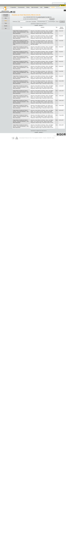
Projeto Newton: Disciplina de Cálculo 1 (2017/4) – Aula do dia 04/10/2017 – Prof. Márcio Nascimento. (21, 53)
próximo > (41, 25)
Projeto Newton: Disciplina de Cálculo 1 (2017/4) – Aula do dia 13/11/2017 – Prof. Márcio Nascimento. (21, 97)
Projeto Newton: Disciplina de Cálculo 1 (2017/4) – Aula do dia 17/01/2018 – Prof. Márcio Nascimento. (21, 116)
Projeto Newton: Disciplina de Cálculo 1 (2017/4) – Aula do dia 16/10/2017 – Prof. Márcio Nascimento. (21, 111)
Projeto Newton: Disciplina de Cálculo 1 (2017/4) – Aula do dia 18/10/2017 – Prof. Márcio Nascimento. (21, 121)
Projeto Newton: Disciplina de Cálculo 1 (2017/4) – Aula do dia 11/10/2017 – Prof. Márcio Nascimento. (21, 87)
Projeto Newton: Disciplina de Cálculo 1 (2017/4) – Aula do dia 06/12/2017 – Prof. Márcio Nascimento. (21, 67)
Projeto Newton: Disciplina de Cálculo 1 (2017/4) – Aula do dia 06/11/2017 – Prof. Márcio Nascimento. (21, 62)
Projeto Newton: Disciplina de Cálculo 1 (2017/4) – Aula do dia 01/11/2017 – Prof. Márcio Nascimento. (21, 32)
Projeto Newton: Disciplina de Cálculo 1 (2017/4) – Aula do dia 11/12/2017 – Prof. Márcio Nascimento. (21, 92)
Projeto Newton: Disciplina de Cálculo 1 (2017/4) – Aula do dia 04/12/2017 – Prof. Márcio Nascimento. (21, 58)
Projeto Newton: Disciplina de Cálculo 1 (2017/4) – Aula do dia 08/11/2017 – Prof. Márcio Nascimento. (21, 77)
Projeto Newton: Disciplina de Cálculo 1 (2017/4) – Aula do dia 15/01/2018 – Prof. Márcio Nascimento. (21, 106)
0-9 (27, 17)
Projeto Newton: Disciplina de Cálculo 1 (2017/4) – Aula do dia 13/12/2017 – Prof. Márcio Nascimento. (21, 102)
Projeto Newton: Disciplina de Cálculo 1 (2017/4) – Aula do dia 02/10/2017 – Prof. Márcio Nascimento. (21, 37)
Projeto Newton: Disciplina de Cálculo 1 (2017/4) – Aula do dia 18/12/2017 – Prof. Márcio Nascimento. (21, 126)
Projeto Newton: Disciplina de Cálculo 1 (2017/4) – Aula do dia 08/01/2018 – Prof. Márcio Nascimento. (21, 72)
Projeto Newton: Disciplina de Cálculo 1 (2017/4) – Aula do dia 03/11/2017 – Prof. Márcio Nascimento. (21, 48)
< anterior (36, 25)
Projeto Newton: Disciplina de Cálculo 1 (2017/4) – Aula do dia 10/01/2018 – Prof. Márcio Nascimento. (21, 82)
